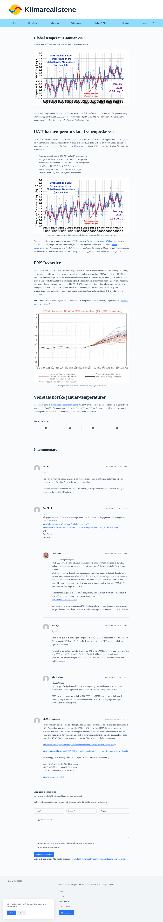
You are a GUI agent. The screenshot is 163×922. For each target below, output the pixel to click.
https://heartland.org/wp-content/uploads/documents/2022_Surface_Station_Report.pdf (78, 745)
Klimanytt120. (115, 251)
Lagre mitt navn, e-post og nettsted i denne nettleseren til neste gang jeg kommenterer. (65, 843)
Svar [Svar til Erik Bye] (126, 466)
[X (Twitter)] (70, 428)
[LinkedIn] (93, 428)
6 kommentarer (81, 44)
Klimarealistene (50, 10)
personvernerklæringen (51, 847)
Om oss (127, 23)
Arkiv (145, 23)
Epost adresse (64, 901)
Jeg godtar (48, 847)
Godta (12, 913)
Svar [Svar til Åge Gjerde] (126, 508)
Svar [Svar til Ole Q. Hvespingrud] (126, 719)
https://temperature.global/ (53, 777)
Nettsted (104, 811)
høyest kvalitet (81, 146)
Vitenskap (34, 23)
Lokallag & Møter (102, 23)
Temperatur (65, 44)
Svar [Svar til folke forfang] (126, 677)
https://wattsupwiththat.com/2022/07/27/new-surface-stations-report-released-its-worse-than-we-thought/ (85, 751)
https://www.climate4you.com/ (64, 599)
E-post (71, 811)
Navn (38, 811)
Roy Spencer (54, 44)
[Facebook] (46, 428)
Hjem (14, 23)
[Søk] (153, 23)
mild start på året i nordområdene (64, 405)
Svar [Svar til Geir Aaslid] (126, 553)
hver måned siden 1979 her (101, 241)
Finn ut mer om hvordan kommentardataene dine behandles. (101, 859)
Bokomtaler (76, 23)
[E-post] (117, 428)
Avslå (22, 913)
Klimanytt (55, 23)
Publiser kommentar (44, 855)
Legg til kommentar (44, 819)
